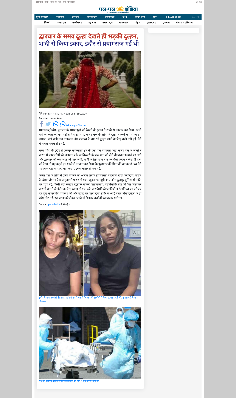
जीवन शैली (140, 17)
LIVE (196, 17)
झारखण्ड (151, 22)
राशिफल (39, 1)
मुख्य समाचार (42, 17)
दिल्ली (47, 22)
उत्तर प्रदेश (107, 22)
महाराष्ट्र (92, 22)
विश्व (125, 17)
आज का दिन (56, 1)
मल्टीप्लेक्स (92, 17)
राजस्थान (123, 22)
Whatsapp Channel (73, 125)
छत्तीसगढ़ (77, 22)
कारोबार (75, 17)
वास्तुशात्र (71, 1)
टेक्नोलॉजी (109, 17)
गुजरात (166, 22)
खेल (155, 17)
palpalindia (54, 204)
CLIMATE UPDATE (174, 17)
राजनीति (60, 17)
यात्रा (47, 1)
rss (199, 1)
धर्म (64, 1)
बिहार (138, 22)
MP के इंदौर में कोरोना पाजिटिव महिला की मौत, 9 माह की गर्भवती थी (69, 381)
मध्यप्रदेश (61, 22)
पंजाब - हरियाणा (184, 22)
